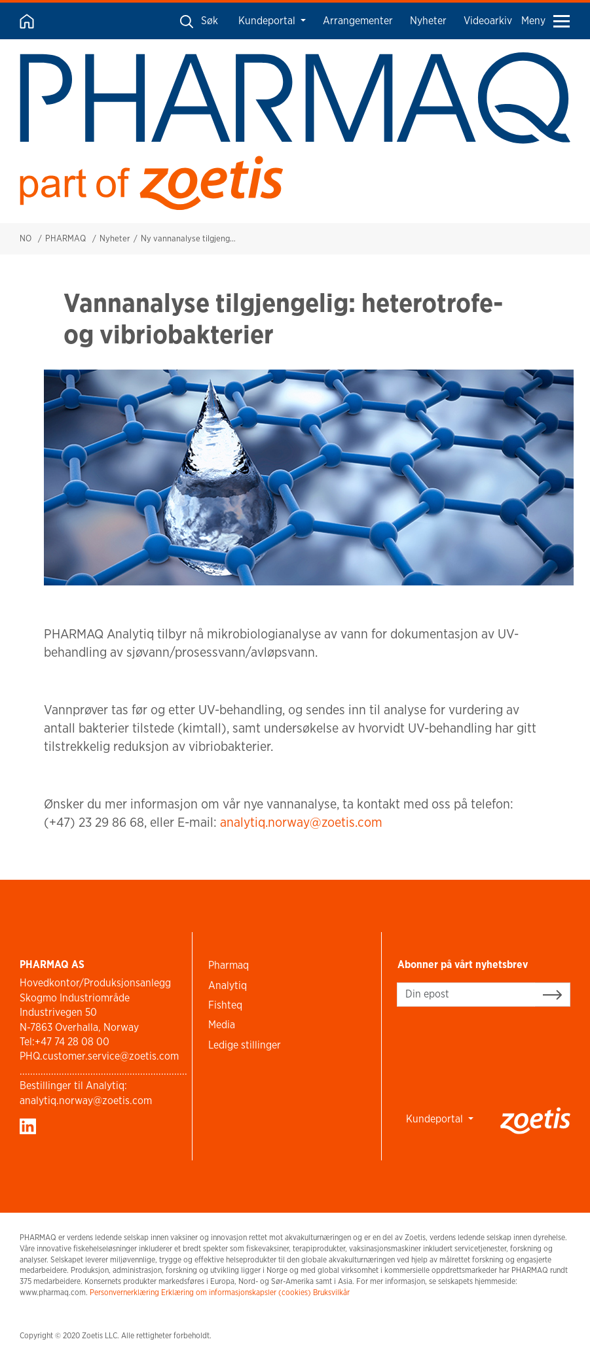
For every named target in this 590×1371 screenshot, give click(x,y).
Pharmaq (228, 965)
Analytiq (227, 985)
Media (221, 1024)
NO (25, 238)
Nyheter (428, 20)
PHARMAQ (65, 238)
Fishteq (225, 1005)
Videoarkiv (488, 20)
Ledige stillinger (244, 1045)
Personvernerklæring (124, 1292)
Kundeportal (268, 20)
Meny (545, 20)
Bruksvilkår (331, 1292)
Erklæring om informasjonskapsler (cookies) (236, 1292)
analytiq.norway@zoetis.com (301, 822)
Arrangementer (358, 20)
